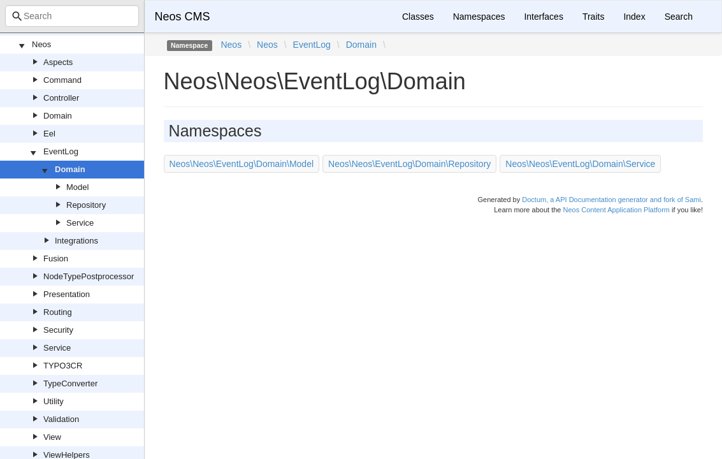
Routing (57, 312)
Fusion (55, 258)
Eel (49, 133)
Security (58, 330)
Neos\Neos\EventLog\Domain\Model (242, 164)
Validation (61, 419)
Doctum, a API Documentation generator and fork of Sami (611, 199)
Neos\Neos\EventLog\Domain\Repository (409, 164)
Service (80, 223)
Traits (593, 16)
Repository (86, 205)
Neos (41, 44)
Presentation (66, 294)
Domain (57, 115)
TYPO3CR (62, 365)
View (52, 437)
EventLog (60, 151)
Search (679, 16)
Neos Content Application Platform (616, 210)
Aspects (58, 62)
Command (62, 80)
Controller (61, 98)
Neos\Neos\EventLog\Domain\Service (580, 164)
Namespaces (479, 16)
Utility (53, 401)
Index (634, 16)
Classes (418, 16)
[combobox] (72, 16)
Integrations (76, 240)
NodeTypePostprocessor (88, 276)
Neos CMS (182, 16)
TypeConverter (70, 383)
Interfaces (543, 16)
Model (77, 187)
